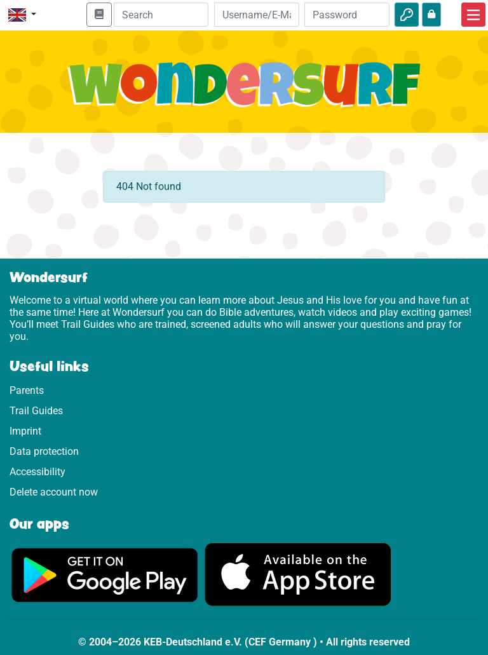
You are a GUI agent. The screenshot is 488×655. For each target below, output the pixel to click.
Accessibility (37, 472)
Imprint (25, 431)
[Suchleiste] (161, 15)
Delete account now (54, 492)
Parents (27, 390)
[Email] (256, 15)
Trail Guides (36, 411)
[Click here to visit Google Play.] (105, 574)
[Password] (347, 15)
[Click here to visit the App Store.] (298, 574)
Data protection (44, 451)
